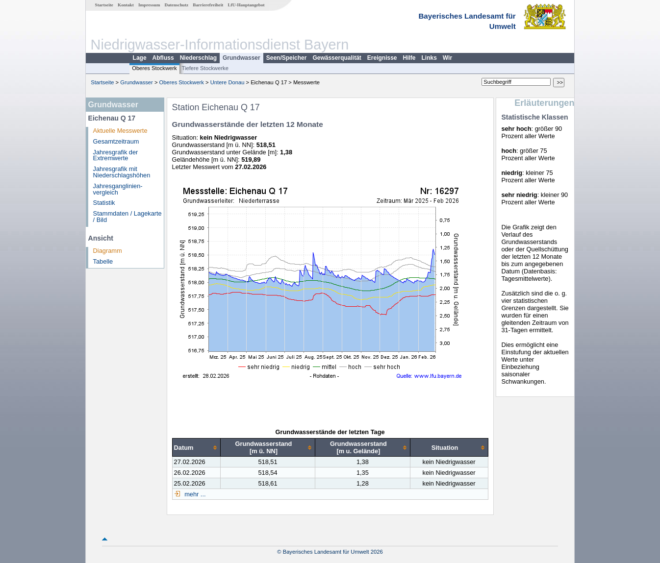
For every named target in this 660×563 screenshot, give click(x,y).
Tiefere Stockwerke (205, 68)
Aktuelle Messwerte (120, 130)
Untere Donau (227, 82)
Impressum (149, 4)
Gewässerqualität (336, 57)
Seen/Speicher (286, 57)
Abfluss (163, 57)
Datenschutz (177, 4)
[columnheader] (196, 448)
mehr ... (194, 494)
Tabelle (103, 261)
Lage (140, 57)
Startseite (104, 4)
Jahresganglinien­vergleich (118, 189)
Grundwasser (241, 57)
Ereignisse (382, 57)
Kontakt (126, 4)
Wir (447, 57)
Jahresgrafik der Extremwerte (115, 155)
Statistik (104, 202)
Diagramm (107, 250)
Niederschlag (198, 57)
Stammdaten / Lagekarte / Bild (127, 216)
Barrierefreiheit (208, 4)
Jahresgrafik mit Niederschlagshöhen (122, 172)
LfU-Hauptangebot (246, 4)
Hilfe (409, 57)
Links (429, 57)
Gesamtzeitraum (116, 141)
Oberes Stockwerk (154, 68)
